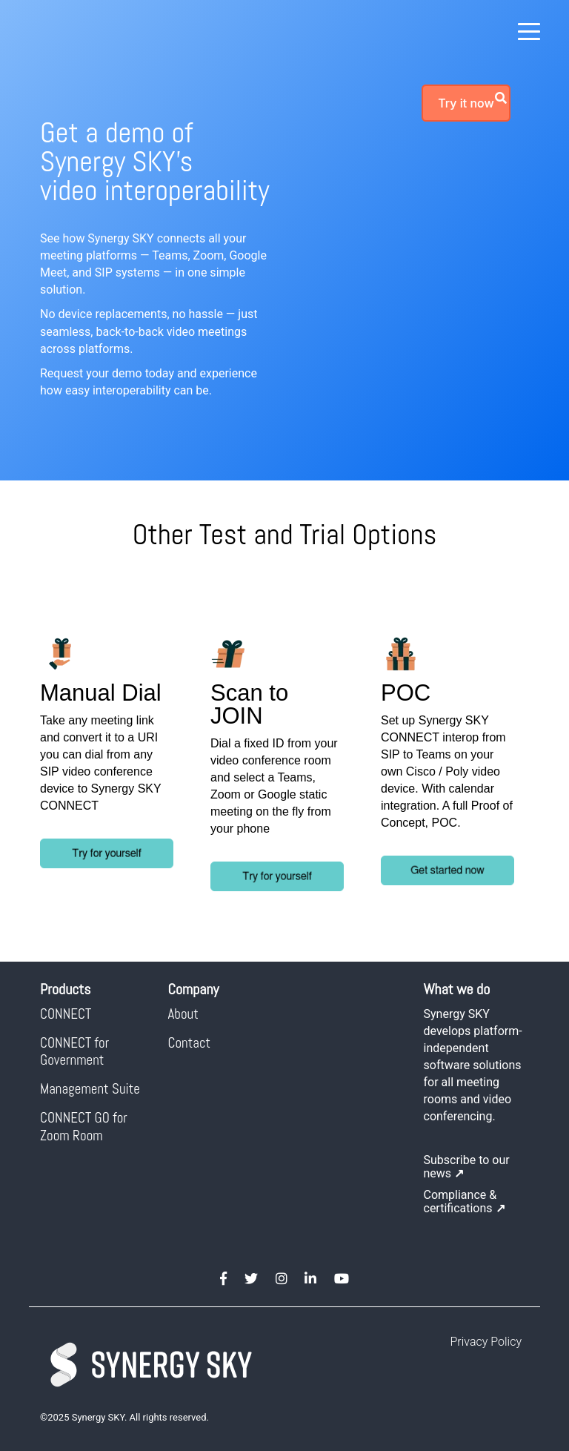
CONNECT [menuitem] (65, 1013)
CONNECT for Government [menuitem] (76, 1051)
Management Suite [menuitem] (90, 1088)
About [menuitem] (183, 1013)
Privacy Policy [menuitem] (486, 1342)
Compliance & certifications (464, 1201)
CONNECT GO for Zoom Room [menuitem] (85, 1126)
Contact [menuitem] (189, 1042)
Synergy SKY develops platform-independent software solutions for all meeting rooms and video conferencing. (473, 1065)
